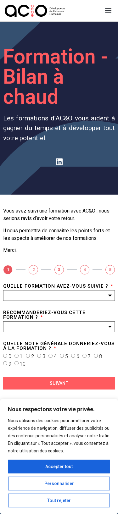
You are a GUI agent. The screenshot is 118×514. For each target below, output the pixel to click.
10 (22, 364)
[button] (108, 10)
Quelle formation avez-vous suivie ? (56, 286)
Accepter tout (59, 466)
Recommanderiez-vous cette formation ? (44, 315)
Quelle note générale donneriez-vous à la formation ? (59, 346)
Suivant (59, 383)
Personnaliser (59, 483)
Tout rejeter (59, 500)
